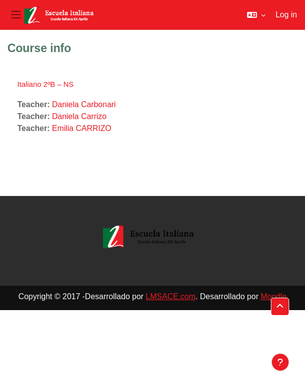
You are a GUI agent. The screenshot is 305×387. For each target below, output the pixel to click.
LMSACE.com (170, 296)
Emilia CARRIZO (81, 128)
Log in (286, 14)
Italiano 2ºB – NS (45, 84)
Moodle (273, 296)
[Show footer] (280, 362)
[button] (256, 15)
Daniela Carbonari (84, 104)
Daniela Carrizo (79, 116)
